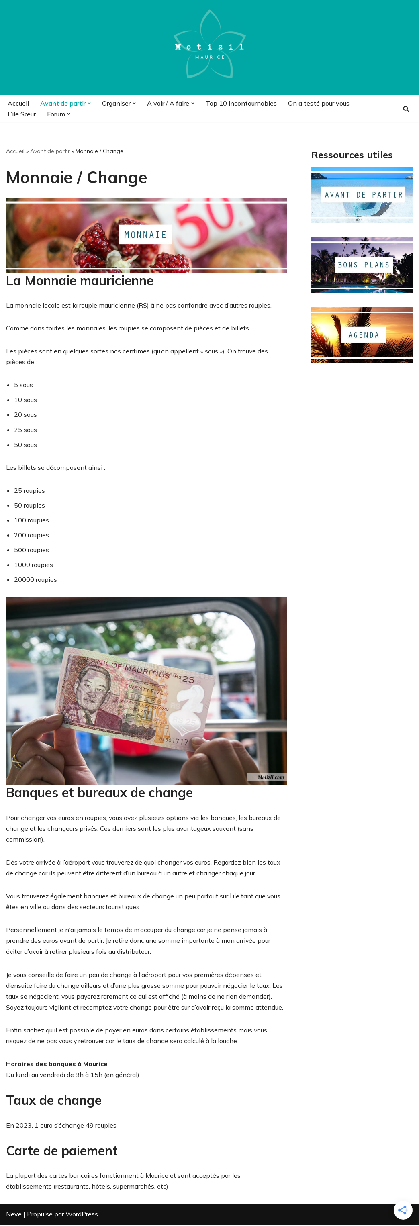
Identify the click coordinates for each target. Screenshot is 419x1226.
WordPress (81, 1216)
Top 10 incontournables (241, 103)
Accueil (18, 103)
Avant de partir (50, 151)
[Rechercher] (406, 109)
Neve (14, 1216)
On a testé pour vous (319, 103)
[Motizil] (210, 47)
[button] (89, 103)
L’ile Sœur (22, 114)
